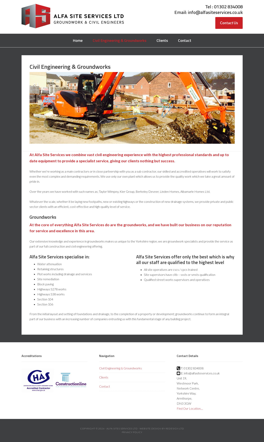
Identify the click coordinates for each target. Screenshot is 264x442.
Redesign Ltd (175, 428)
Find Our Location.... (190, 408)
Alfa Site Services (73, 16)
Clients (103, 377)
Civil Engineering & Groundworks (120, 368)
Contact (104, 386)
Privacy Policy (132, 432)
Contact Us (229, 23)
